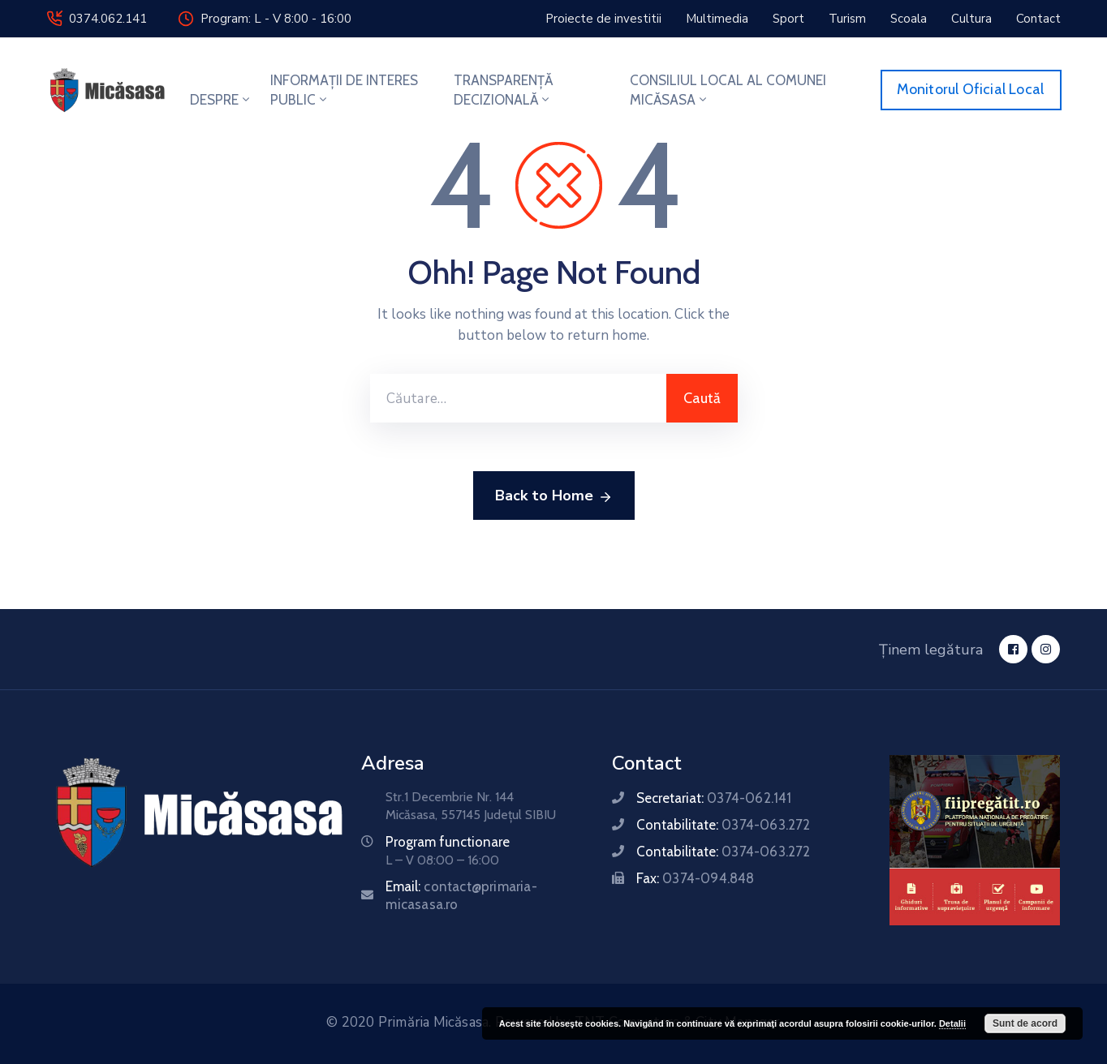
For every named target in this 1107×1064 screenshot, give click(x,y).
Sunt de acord (1025, 1023)
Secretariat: (713, 798)
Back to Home (554, 496)
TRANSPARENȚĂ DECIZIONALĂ (503, 90)
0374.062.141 (108, 19)
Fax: (695, 878)
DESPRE (221, 100)
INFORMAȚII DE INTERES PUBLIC (344, 90)
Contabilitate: (723, 825)
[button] (603, 18)
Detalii (952, 1023)
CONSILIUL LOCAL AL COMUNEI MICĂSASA (728, 90)
